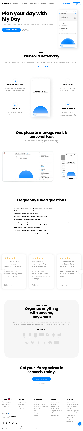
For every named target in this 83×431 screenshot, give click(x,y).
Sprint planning (71, 402)
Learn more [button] (39, 428)
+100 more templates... (70, 421)
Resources (33, 4)
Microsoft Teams (39, 404)
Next (81, 272)
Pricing (51, 4)
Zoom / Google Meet (41, 406)
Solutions (24, 4)
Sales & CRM (54, 406)
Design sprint (70, 415)
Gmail (36, 411)
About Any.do (6, 402)
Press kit (21, 408)
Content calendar (72, 406)
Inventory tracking (72, 413)
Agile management (72, 404)
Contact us (5, 406)
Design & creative (56, 411)
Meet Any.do (14, 4)
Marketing (53, 404)
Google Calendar (39, 413)
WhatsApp (37, 408)
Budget (68, 408)
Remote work (54, 408)
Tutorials (21, 404)
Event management (72, 411)
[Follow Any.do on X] (16, 423)
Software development (54, 414)
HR (51, 417)
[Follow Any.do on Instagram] (3, 423)
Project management (57, 402)
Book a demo (66, 4)
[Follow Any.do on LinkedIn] (9, 423)
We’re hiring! (6, 404)
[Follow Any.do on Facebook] (6, 423)
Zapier (36, 415)
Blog (19, 406)
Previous (2, 272)
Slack (36, 402)
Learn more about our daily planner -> (41, 67)
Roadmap (69, 417)
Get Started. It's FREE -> (11, 29)
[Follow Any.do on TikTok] (13, 423)
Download (43, 4)
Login (76, 4)
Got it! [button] (79, 428)
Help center (22, 402)
